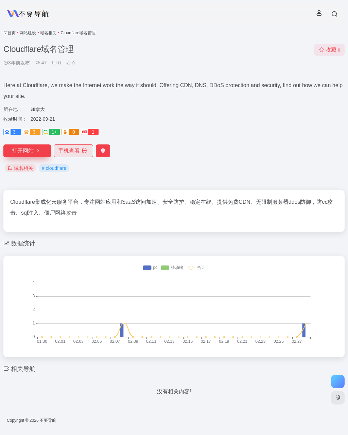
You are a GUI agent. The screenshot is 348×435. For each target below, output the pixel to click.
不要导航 (48, 420)
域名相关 (48, 33)
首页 (11, 33)
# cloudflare (54, 168)
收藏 (329, 50)
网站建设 (28, 33)
